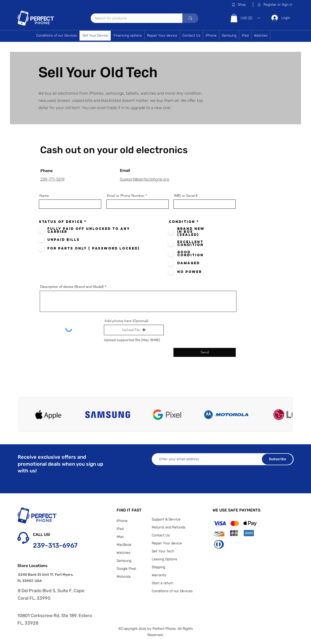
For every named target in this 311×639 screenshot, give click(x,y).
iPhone (122, 521)
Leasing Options (164, 559)
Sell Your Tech (163, 551)
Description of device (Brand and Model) (72, 286)
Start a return (162, 583)
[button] (275, 4)
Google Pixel (126, 569)
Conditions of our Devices (172, 591)
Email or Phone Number (126, 195)
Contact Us (161, 535)
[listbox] (250, 18)
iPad (120, 529)
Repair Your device (167, 543)
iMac (120, 537)
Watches (123, 553)
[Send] (204, 352)
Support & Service (166, 519)
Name (44, 195)
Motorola (124, 577)
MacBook (124, 545)
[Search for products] (133, 18)
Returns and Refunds (168, 527)
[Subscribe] (277, 459)
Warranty (159, 575)
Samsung (124, 561)
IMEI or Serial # (185, 195)
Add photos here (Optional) (126, 320)
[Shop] (242, 4)
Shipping (158, 567)
